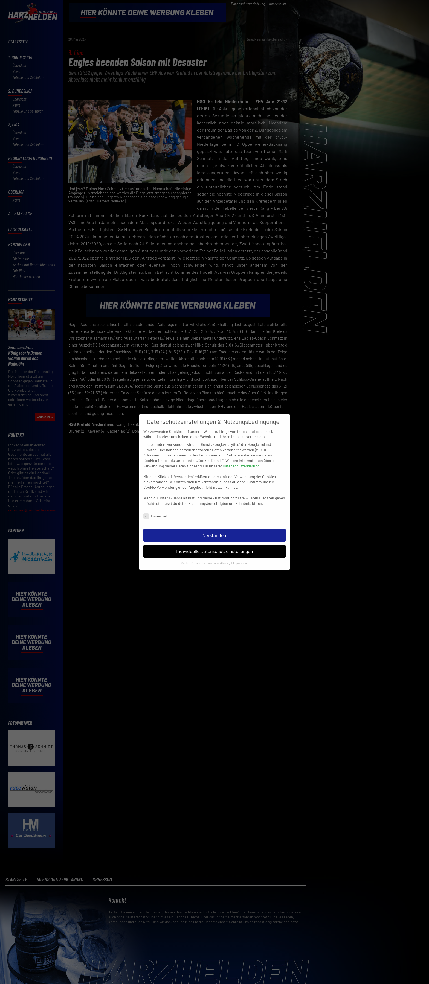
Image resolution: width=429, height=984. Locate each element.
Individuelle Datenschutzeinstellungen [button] (214, 544)
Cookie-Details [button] (190, 556)
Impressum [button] (240, 556)
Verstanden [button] (214, 528)
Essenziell (155, 508)
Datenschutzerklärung (241, 458)
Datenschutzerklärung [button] (216, 556)
